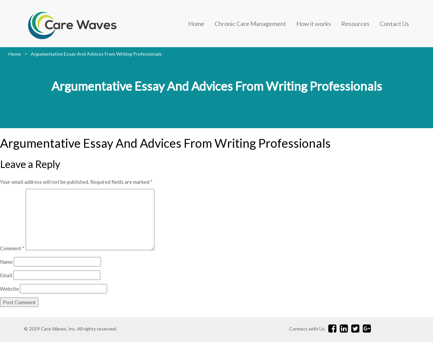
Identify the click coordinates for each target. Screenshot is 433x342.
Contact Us (394, 23)
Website (9, 289)
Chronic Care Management (250, 23)
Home (196, 23)
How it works (313, 23)
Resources (355, 23)
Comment (12, 248)
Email (6, 275)
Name (6, 262)
